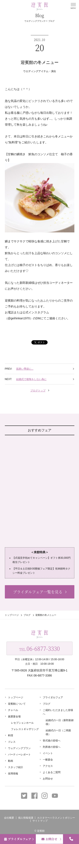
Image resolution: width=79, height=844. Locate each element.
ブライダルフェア (53, 697)
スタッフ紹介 (15, 767)
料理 (10, 735)
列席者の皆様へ (51, 746)
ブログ (27, 615)
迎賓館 (41, 830)
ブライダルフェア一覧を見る (37, 591)
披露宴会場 (14, 716)
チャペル (13, 710)
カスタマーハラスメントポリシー (56, 817)
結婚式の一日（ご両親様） (58, 732)
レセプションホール (22, 722)
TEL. (39, 648)
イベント (48, 753)
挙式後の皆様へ (51, 740)
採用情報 (13, 773)
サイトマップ (40, 820)
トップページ (12, 615)
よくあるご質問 (51, 772)
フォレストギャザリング (25, 729)
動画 (10, 760)
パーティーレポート (19, 754)
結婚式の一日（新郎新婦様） (60, 722)
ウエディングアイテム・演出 (39, 71)
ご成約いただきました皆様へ (58, 712)
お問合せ (48, 778)
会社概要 (9, 817)
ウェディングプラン (19, 748)
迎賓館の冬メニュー (40, 62)
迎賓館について (17, 703)
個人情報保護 (25, 817)
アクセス (48, 765)
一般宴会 (48, 759)
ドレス (12, 741)
